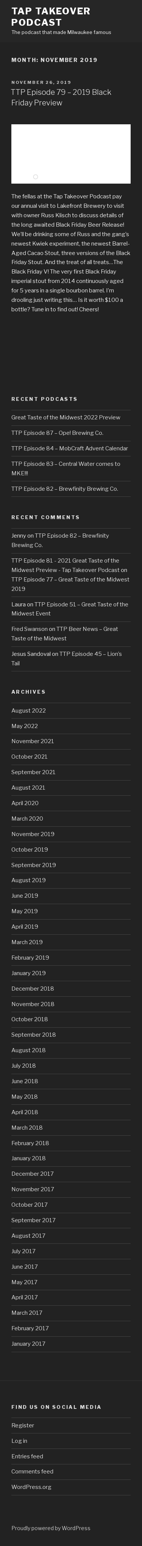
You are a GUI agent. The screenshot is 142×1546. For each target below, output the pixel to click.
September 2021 (33, 772)
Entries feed (27, 1456)
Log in (19, 1441)
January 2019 (28, 973)
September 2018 (33, 1034)
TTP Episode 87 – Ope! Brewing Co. (57, 433)
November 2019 (33, 834)
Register (22, 1425)
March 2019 (27, 942)
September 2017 (33, 1220)
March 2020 (27, 818)
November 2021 (32, 741)
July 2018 (23, 1065)
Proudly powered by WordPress (51, 1528)
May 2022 (24, 726)
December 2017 (32, 1173)
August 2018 (28, 1050)
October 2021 (29, 756)
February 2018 (30, 1143)
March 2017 (26, 1312)
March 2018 (27, 1127)
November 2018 (33, 1004)
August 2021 (28, 787)
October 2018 (29, 1019)
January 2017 (28, 1343)
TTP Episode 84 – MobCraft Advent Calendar (69, 448)
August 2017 (28, 1235)
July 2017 (23, 1251)
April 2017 (24, 1297)
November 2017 (32, 1189)
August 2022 (28, 710)
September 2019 (33, 865)
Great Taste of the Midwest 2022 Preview (65, 417)
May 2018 (24, 1096)
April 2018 (24, 1112)
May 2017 (24, 1282)
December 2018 (32, 988)
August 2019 (28, 880)
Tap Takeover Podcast (51, 17)
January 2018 (28, 1158)
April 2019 (24, 926)
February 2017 (30, 1328)
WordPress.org (31, 1487)
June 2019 (24, 895)
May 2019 (24, 911)
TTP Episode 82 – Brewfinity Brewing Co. (64, 488)
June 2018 (24, 1081)
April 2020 (25, 803)
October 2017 (29, 1204)
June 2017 (24, 1266)
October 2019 (29, 849)
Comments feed (32, 1471)
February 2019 (30, 957)
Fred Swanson (29, 629)
